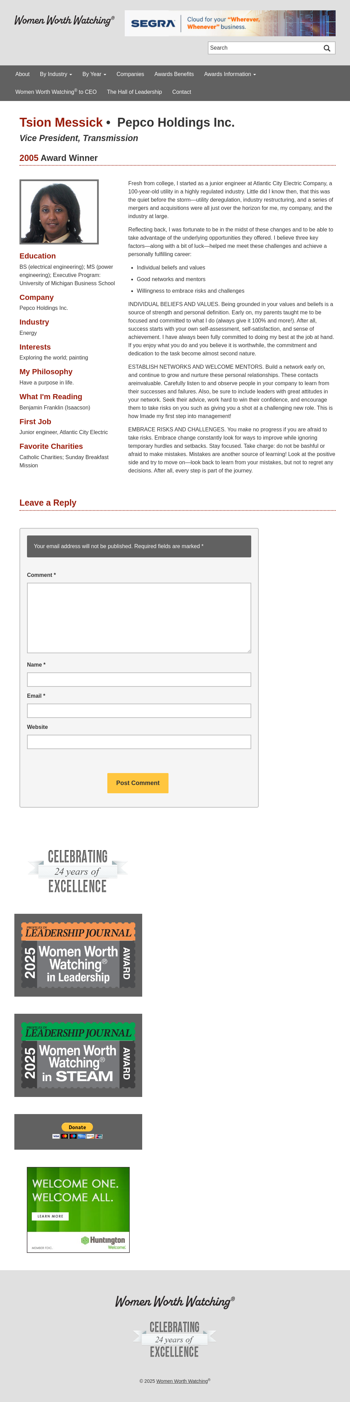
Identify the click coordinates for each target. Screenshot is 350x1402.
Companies (130, 74)
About (22, 74)
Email (36, 696)
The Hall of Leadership (134, 92)
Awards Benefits (174, 74)
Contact (181, 92)
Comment (41, 575)
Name (36, 665)
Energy (28, 333)
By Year (94, 74)
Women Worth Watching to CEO (56, 91)
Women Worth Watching (182, 1381)
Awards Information (230, 74)
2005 (29, 158)
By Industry (56, 74)
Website (37, 727)
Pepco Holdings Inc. (176, 122)
